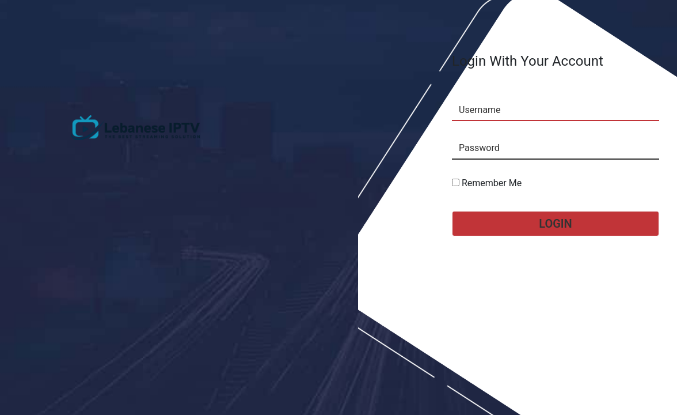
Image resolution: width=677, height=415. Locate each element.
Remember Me (487, 183)
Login (555, 224)
